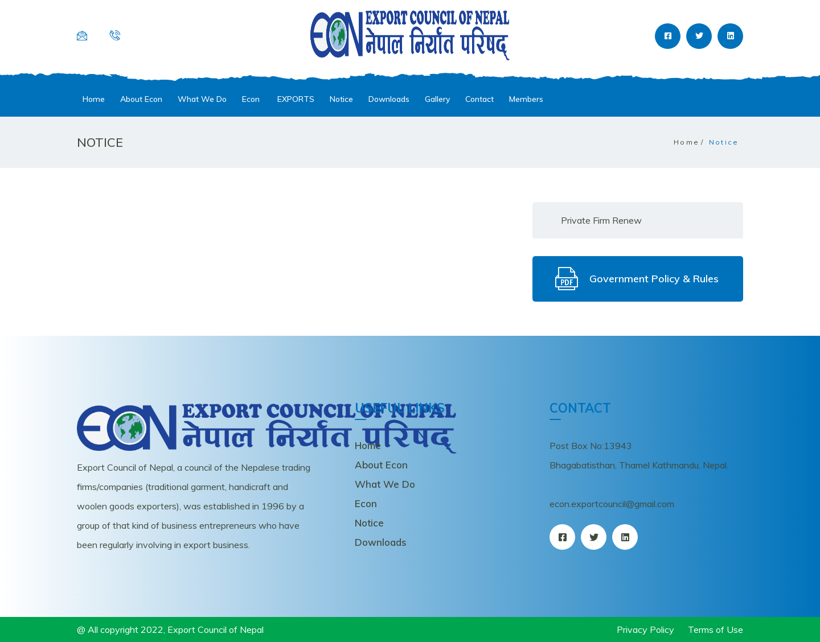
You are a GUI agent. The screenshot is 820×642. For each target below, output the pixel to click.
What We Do (202, 99)
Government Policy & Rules (637, 279)
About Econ (141, 99)
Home (94, 99)
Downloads (388, 99)
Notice (341, 99)
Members (526, 99)
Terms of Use (715, 629)
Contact (479, 99)
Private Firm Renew (601, 220)
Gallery (437, 99)
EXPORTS (294, 99)
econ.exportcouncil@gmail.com (612, 503)
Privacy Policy (645, 629)
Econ (251, 99)
